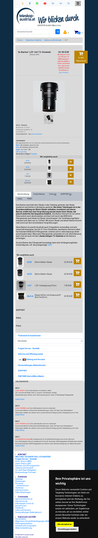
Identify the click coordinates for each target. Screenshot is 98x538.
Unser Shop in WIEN (23, 461)
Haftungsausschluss (23, 523)
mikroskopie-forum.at (24, 503)
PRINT (29, 199)
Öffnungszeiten (21, 152)
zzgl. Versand (63, 72)
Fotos (52, 194)
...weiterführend (22, 486)
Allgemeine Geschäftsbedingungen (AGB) (32, 521)
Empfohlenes (39, 194)
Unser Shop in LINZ (23, 463)
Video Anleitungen (23, 492)
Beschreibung (23, 194)
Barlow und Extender (53, 40)
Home (19, 40)
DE (68, 3)
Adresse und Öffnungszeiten (27, 466)
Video (20, 199)
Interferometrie (21, 490)
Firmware (19, 483)
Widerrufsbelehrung (23, 528)
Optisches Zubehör (34, 40)
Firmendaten (20, 519)
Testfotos (19, 488)
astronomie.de (21, 501)
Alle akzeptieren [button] (64, 524)
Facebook (19, 508)
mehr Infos (19, 399)
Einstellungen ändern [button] (67, 529)
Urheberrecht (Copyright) (25, 526)
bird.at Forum (20, 506)
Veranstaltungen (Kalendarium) (28, 512)
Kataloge (19, 479)
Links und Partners (23, 510)
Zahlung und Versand (24, 468)
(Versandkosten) (36, 134)
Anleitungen (20, 481)
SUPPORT (66, 194)
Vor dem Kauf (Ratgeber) (25, 470)
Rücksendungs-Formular (25, 472)
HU (61, 3)
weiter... (35, 154)
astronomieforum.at (23, 499)
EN (53, 3)
